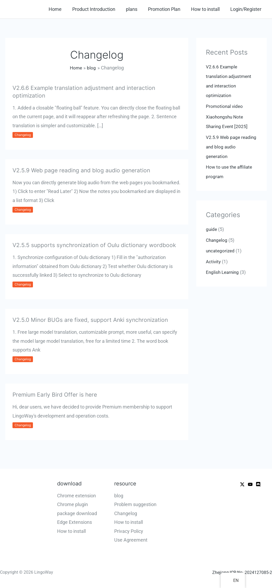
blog (118, 495)
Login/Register (246, 9)
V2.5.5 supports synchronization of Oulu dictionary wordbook (96, 245)
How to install (207, 9)
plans (135, 9)
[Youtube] (250, 484)
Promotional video (225, 106)
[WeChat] (258, 484)
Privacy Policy (128, 531)
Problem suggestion (135, 504)
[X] (242, 484)
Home (60, 9)
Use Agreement (130, 540)
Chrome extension (76, 495)
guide (212, 229)
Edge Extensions (74, 522)
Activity (214, 261)
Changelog (23, 135)
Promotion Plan (167, 9)
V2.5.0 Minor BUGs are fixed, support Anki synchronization (92, 319)
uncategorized (221, 250)
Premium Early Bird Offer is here (56, 394)
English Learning (223, 272)
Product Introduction (98, 9)
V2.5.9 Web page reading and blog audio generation (83, 170)
